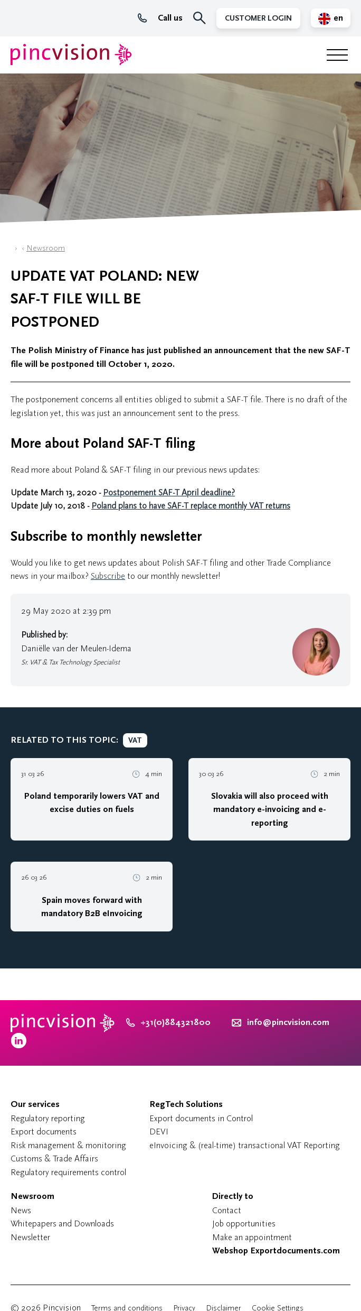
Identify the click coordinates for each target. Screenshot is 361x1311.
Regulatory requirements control (68, 1172)
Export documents (44, 1132)
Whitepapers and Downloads (62, 1223)
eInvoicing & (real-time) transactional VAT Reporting (244, 1145)
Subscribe (108, 576)
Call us (160, 18)
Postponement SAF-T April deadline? (169, 492)
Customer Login (258, 18)
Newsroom (45, 248)
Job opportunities (244, 1223)
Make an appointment (252, 1237)
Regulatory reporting (48, 1118)
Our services (35, 1104)
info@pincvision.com (288, 1022)
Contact (226, 1210)
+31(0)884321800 (168, 1022)
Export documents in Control (201, 1118)
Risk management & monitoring (68, 1145)
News (21, 1210)
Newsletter (30, 1237)
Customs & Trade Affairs (54, 1158)
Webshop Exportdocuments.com (276, 1250)
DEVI (158, 1132)
